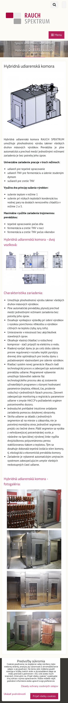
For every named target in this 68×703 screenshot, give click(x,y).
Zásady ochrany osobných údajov (39, 686)
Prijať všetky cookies (44, 696)
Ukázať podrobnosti (15, 694)
